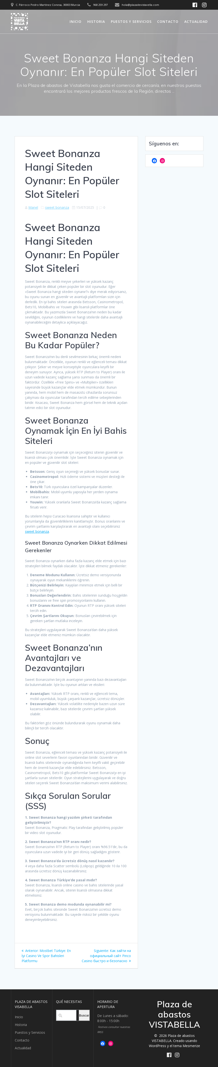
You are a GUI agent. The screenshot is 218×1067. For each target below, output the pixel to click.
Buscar (84, 1015)
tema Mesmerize (186, 1045)
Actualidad (196, 21)
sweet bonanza (57, 207)
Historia (96, 21)
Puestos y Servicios (131, 21)
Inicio (75, 21)
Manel (33, 207)
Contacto (167, 21)
